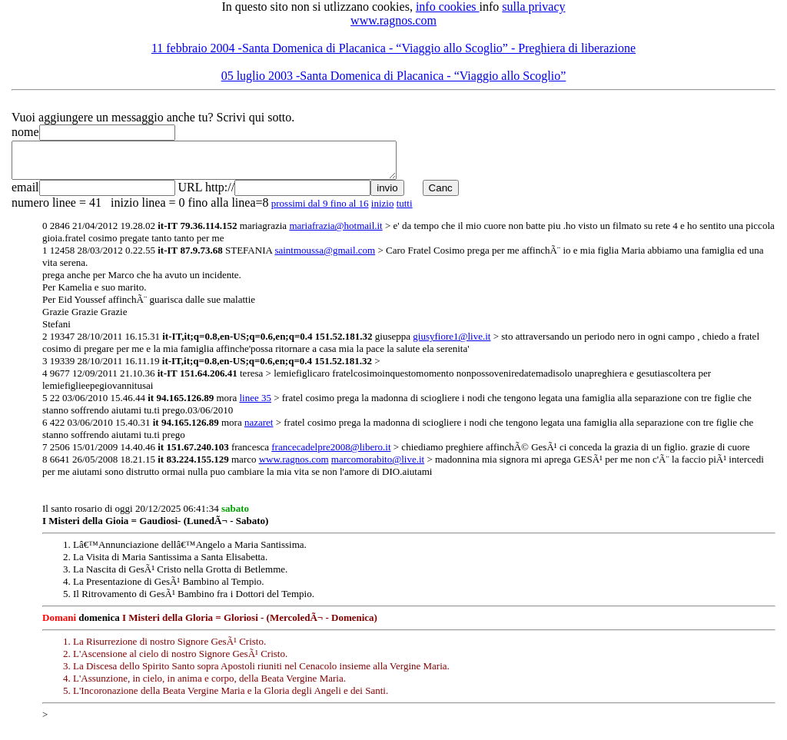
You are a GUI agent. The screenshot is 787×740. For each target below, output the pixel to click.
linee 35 (255, 404)
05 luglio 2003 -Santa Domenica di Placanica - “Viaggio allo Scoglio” (393, 75)
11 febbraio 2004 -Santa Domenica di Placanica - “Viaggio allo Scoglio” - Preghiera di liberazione (393, 48)
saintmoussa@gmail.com (324, 257)
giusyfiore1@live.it (451, 343)
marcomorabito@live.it (377, 466)
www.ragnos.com (393, 20)
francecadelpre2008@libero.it (330, 454)
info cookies (448, 6)
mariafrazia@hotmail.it (335, 232)
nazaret (259, 429)
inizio (382, 210)
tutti (405, 210)
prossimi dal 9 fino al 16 (320, 210)
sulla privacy (533, 6)
